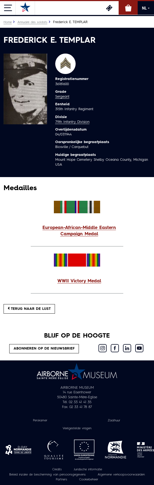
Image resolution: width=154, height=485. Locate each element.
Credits (57, 469)
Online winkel (128, 8)
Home (8, 22)
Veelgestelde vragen (77, 428)
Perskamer (40, 420)
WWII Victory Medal (79, 281)
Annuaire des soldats (32, 22)
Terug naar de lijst (29, 309)
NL (146, 8)
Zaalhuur (114, 420)
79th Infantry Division (72, 122)
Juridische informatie (88, 469)
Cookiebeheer (88, 479)
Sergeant (62, 96)
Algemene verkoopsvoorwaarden (121, 474)
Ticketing (109, 8)
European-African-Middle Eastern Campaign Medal (79, 231)
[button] (77, 231)
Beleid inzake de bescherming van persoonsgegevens (47, 474)
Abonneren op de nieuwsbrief (44, 348)
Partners (61, 479)
